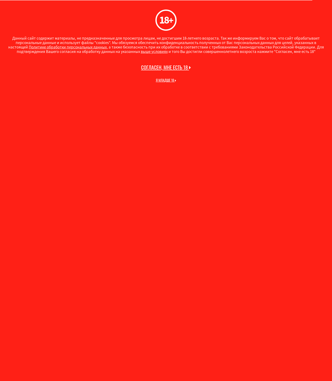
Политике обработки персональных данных (68, 47)
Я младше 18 (166, 80)
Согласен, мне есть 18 (166, 67)
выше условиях (154, 51)
